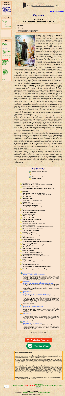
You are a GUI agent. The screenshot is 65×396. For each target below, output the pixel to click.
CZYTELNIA (5, 67)
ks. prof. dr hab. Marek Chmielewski (36, 255)
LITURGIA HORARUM (5, 59)
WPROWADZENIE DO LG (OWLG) (6, 56)
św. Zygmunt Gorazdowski (37, 183)
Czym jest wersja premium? (7, 10)
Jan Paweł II (38, 282)
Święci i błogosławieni (7, 23)
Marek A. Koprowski (31, 233)
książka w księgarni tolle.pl (38, 174)
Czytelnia (5, 21)
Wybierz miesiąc (7, 51)
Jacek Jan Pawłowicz (32, 251)
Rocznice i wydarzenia (5, 73)
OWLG (22, 385)
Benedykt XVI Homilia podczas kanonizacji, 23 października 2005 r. (37, 193)
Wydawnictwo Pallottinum (44, 392)
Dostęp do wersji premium (7, 12)
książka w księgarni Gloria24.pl (39, 171)
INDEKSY (4, 63)
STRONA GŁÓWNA (4, 44)
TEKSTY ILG (5, 50)
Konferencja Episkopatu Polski (30, 392)
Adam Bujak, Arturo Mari (34, 273)
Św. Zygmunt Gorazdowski (8, 25)
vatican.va (34, 210)
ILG (3, 20)
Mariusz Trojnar (35, 260)
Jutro (4, 53)
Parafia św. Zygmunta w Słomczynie (33, 229)
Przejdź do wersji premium (6, 8)
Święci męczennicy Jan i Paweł (25, 28)
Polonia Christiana (31, 247)
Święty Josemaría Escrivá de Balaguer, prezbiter (28, 29)
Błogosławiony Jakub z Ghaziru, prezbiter (27, 31)
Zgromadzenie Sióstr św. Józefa (31, 236)
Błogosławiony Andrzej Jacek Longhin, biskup (28, 30)
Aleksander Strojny (33, 305)
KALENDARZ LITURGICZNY (6, 61)
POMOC (4, 64)
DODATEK (4, 62)
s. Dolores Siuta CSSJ (30, 215)
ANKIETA (4, 79)
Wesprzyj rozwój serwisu (57, 11)
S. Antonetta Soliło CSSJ (33, 244)
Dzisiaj (4, 52)
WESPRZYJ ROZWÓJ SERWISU (5, 47)
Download (5, 76)
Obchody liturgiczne (5, 71)
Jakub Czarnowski (32, 322)
